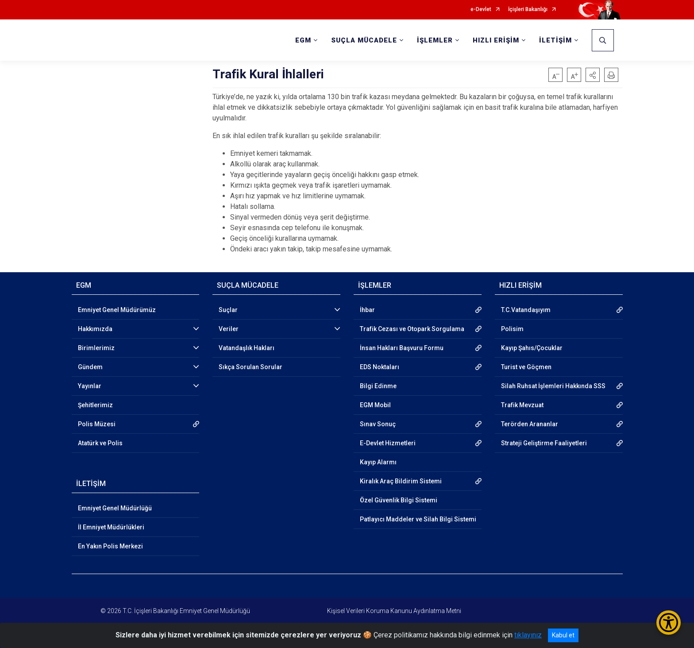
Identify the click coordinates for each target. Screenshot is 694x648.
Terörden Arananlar (529, 424)
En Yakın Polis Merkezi (110, 546)
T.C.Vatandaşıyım (526, 309)
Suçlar (228, 309)
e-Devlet (480, 9)
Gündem (90, 366)
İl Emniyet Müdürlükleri (111, 527)
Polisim (512, 328)
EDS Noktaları (379, 366)
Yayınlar (89, 386)
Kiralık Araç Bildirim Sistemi (401, 481)
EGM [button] (303, 40)
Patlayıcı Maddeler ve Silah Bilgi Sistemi (418, 519)
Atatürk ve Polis (100, 443)
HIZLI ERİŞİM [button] (496, 40)
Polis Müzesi (97, 424)
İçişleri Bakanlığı (527, 9)
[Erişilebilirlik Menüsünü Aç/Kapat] (668, 622)
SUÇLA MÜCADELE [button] (364, 40)
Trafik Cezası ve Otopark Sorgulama (412, 328)
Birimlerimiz (96, 347)
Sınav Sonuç (378, 424)
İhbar (367, 309)
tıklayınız (528, 635)
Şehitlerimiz (95, 405)
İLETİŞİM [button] (555, 40)
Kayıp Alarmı (378, 462)
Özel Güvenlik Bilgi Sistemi (398, 500)
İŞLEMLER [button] (435, 40)
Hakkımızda (95, 328)
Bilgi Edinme (378, 386)
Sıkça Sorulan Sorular (250, 366)
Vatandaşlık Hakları (246, 347)
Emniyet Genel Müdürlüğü (115, 508)
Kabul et (563, 635)
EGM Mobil (375, 405)
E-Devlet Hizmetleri (388, 443)
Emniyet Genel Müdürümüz (117, 309)
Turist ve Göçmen (526, 366)
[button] (593, 75)
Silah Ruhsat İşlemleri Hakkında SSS (553, 386)
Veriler (229, 328)
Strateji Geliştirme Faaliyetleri (544, 443)
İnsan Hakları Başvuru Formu (401, 347)
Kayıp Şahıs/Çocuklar (532, 347)
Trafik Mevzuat (522, 405)
